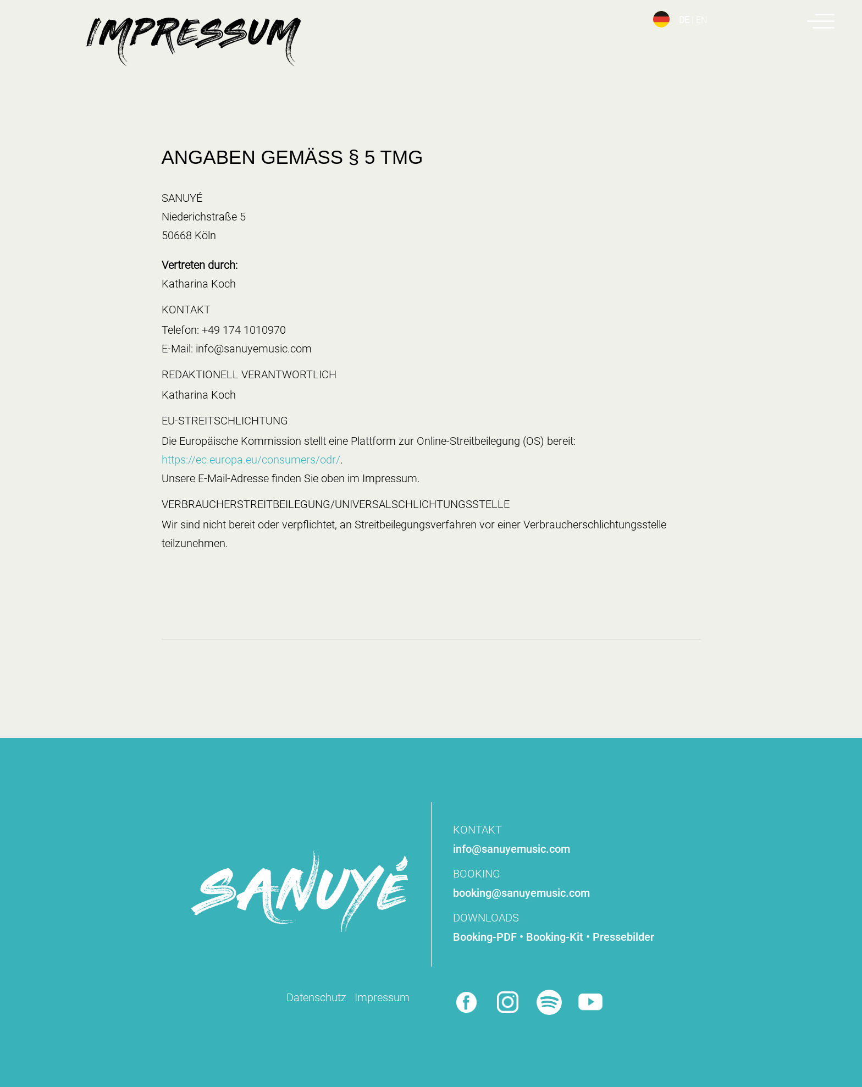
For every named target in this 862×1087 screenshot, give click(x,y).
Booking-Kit (554, 936)
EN (701, 20)
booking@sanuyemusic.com (521, 893)
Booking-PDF (485, 936)
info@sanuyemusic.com (511, 849)
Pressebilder (623, 936)
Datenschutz (316, 997)
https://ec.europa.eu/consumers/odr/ (251, 459)
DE (684, 20)
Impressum (382, 997)
